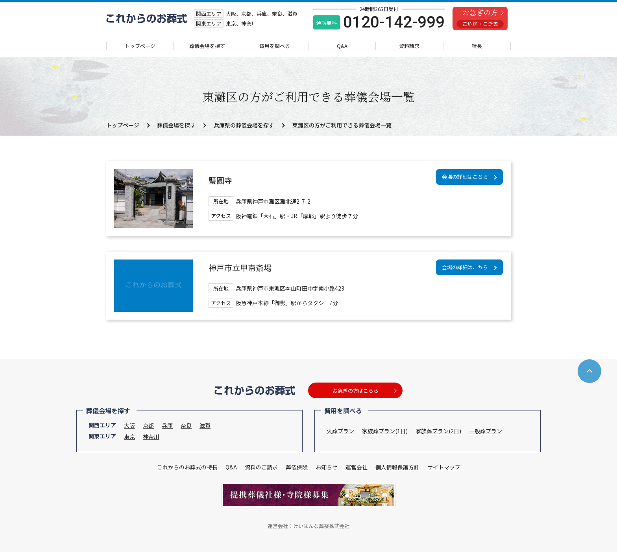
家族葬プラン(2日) (438, 431)
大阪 (129, 425)
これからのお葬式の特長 (187, 467)
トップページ (140, 46)
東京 (129, 436)
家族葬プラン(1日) (385, 431)
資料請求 (409, 46)
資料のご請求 (261, 467)
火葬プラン (340, 431)
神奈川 (151, 436)
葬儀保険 (297, 467)
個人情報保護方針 (397, 467)
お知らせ (327, 467)
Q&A (342, 46)
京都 (148, 425)
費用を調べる (274, 46)
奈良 (186, 425)
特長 (477, 46)
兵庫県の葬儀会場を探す (244, 125)
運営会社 (356, 467)
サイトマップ (443, 467)
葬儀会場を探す (207, 46)
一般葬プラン (485, 431)
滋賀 (205, 425)
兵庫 (167, 425)
